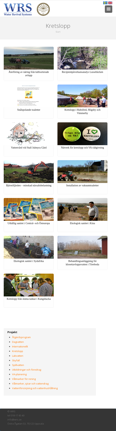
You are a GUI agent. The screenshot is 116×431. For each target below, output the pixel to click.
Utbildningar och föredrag (26, 369)
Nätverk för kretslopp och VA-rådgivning (82, 147)
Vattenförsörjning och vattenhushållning (35, 388)
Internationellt (20, 346)
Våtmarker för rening (24, 379)
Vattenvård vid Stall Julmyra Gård (28, 147)
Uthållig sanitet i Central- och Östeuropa (29, 223)
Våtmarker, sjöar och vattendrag (30, 383)
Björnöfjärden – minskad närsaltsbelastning (28, 185)
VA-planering (19, 374)
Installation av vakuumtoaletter (82, 185)
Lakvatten (17, 355)
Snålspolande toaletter (28, 109)
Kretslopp (17, 351)
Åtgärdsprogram (21, 337)
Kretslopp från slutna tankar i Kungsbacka (29, 299)
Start (58, 31)
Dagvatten (18, 342)
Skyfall (16, 360)
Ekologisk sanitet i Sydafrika (29, 261)
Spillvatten (18, 365)
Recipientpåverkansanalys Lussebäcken (82, 72)
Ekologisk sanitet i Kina (82, 223)
